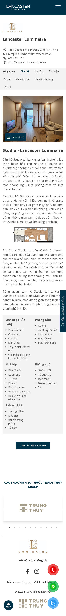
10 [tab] (57, 527)
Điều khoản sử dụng (18, 582)
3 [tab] (20, 527)
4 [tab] (25, 527)
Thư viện (54, 71)
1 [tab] (9, 527)
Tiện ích (38, 71)
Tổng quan (9, 71)
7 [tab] (41, 527)
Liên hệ (7, 87)
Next (61, 509)
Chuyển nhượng (44, 79)
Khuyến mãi (22, 79)
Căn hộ (24, 71)
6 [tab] (35, 527)
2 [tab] (14, 527)
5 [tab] (30, 527)
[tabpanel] (33, 508)
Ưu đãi (6, 79)
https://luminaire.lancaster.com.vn (27, 62)
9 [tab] (51, 527)
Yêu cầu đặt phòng (33, 445)
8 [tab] (46, 527)
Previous (4, 509)
